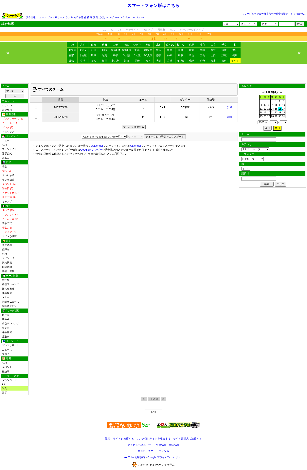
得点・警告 (8, 271)
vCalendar (97, 145)
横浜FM (115, 50)
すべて (235, 60)
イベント (7, 367)
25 (261, 116)
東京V (82, 50)
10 (283, 105)
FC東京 (71, 50)
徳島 (235, 55)
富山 (202, 50)
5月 (141, 34)
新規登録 (7, 110)
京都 (115, 55)
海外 (224, 60)
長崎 (137, 60)
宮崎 (169, 60)
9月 (173, 34)
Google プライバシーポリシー (165, 457)
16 (280, 108)
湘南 (137, 50)
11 (261, 108)
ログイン (7, 105)
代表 (213, 60)
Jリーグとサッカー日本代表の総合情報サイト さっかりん (274, 13)
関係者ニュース (10, 301)
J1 (104, 29)
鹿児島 (181, 60)
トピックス (8, 131)
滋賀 (104, 55)
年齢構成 (7, 293)
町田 (93, 50)
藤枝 (72, 55)
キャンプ (7, 201)
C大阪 (137, 55)
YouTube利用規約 (134, 457)
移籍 (89, 17)
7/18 (117, 38)
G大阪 (126, 55)
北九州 (115, 60)
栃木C (180, 44)
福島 (126, 44)
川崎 (104, 50)
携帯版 (142, 451)
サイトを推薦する (123, 438)
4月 (134, 34)
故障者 (82, 17)
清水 (224, 50)
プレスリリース (55, 17)
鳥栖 (126, 60)
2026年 (99, 34)
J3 (119, 29)
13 (268, 108)
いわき (137, 44)
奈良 (159, 55)
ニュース (41, 17)
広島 (202, 55)
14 (272, 108)
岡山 (191, 55)
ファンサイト (9, 149)
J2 (112, 29)
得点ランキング (10, 284)
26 (264, 116)
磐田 (235, 50)
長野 (180, 50)
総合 (202, 60)
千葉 (224, 44)
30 (280, 116)
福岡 (104, 60)
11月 (190, 34)
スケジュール (138, 17)
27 (268, 116)
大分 (159, 60)
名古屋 (83, 55)
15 (276, 108)
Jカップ (148, 29)
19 (129, 38)
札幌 (72, 44)
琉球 (191, 60)
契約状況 (7, 262)
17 (283, 108)
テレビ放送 (8, 175)
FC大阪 (148, 55)
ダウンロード (9, 380)
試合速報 (31, 17)
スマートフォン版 (158, 451)
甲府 (159, 50)
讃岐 (224, 55)
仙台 (93, 44)
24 (189, 38)
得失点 (5, 328)
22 (165, 38)
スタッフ (7, 297)
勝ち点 (5, 319)
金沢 (213, 50)
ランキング (71, 17)
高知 (93, 60)
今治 (82, 60)
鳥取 (180, 55)
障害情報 (174, 444)
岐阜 (93, 55)
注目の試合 (99, 17)
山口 (213, 55)
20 (141, 38)
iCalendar (135, 145)
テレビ (110, 17)
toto (117, 17)
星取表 (5, 336)
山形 (115, 44)
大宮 (213, 44)
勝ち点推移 (8, 288)
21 (272, 112)
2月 (118, 34)
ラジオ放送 (8, 179)
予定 (209, 34)
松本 (169, 50)
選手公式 (7, 153)
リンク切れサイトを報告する (153, 438)
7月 (157, 34)
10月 (181, 34)
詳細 (230, 107)
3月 (126, 34)
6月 (149, 34)
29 (276, 116)
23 (177, 38)
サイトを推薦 (9, 236)
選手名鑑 (7, 245)
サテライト (132, 29)
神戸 (169, 55)
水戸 (159, 44)
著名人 (5, 158)
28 (272, 116)
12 (264, 108)
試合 (4, 144)
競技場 (5, 280)
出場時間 (7, 267)
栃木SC (169, 44)
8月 (165, 34)
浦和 (202, 44)
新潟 (191, 50)
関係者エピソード (12, 306)
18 (261, 112)
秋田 (104, 44)
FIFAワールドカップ (192, 29)
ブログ (5, 354)
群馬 (191, 44)
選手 (4, 392)
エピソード (8, 258)
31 (283, 116)
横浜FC (126, 50)
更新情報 (161, 444)
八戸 (82, 44)
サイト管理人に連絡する (187, 438)
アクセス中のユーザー (140, 444)
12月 (199, 34)
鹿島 (148, 44)
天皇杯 (161, 29)
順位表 (5, 314)
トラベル (125, 17)
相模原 (148, 50)
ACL (172, 29)
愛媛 (72, 60)
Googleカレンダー (91, 149)
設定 (107, 438)
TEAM (154, 399)
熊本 (148, 60)
